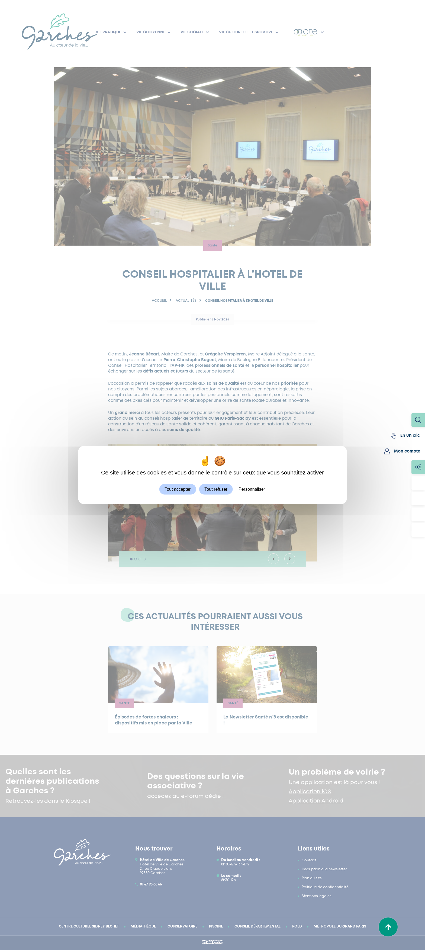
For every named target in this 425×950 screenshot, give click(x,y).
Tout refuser (215, 489)
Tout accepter (178, 489)
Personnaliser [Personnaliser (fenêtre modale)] (252, 489)
